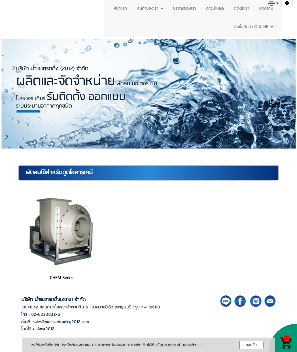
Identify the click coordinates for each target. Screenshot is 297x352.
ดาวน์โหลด (215, 8)
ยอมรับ (251, 344)
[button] (23, 100)
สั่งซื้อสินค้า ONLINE (253, 27)
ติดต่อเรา (241, 8)
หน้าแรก (120, 8)
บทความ (266, 8)
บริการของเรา (184, 8)
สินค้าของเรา (150, 8)
